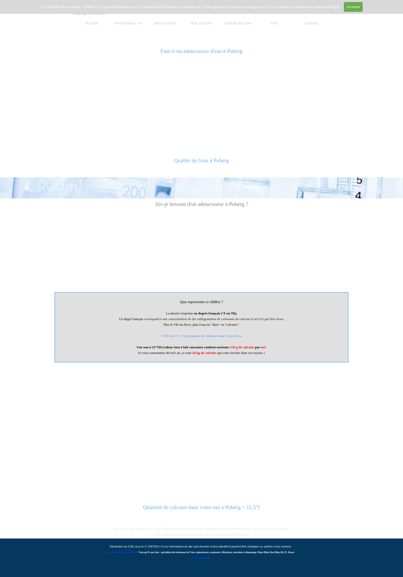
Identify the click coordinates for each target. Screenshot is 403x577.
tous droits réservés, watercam (122, 552)
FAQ (274, 23)
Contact (311, 23)
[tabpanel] (201, 163)
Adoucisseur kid (128, 23)
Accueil (91, 23)
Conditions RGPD (200, 558)
